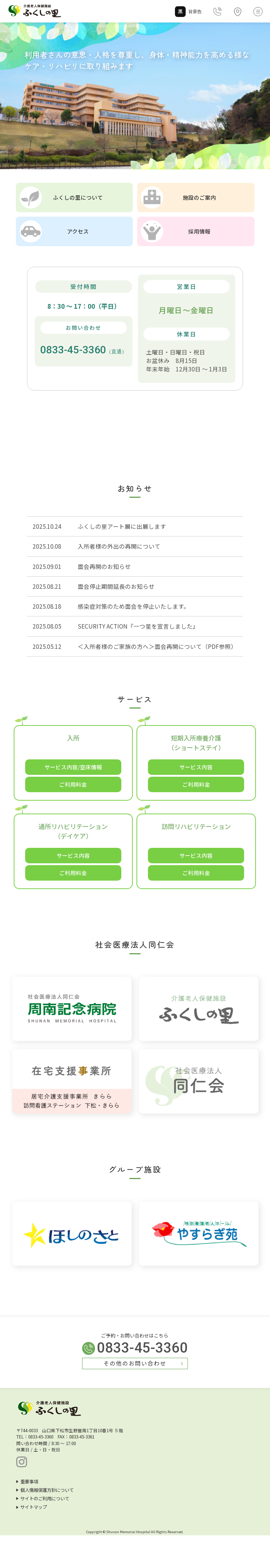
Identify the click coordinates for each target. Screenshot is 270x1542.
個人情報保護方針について (45, 1496)
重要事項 (27, 1488)
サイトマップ (31, 1513)
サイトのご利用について (42, 1505)
